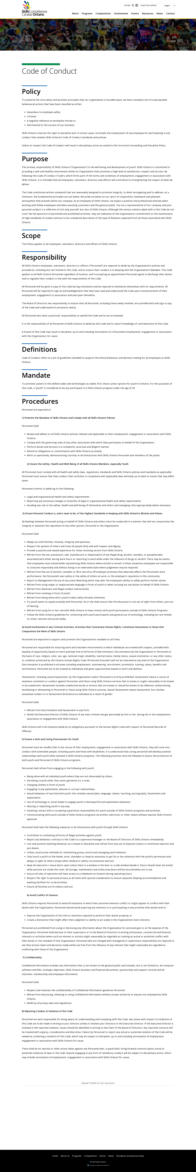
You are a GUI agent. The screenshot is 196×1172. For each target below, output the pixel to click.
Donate (127, 6)
